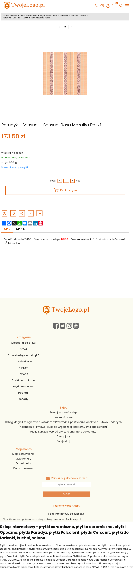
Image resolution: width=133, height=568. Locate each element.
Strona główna (10, 16)
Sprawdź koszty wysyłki (14, 167)
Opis (7, 229)
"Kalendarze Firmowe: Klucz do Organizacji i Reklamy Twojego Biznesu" (63, 427)
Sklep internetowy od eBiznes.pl (66, 513)
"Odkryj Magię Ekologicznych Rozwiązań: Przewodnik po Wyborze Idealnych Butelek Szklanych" (63, 422)
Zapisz (66, 494)
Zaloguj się (63, 436)
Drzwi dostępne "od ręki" (23, 355)
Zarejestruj (63, 441)
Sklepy (76, 505)
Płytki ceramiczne (28, 16)
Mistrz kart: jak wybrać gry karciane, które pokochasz (63, 431)
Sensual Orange (78, 16)
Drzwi (23, 349)
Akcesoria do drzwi (23, 343)
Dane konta (23, 463)
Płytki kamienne (23, 386)
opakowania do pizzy (32, 519)
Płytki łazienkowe (48, 16)
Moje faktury (23, 458)
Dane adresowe (23, 468)
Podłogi (23, 392)
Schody (23, 399)
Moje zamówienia (23, 454)
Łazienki (23, 374)
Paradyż (64, 16)
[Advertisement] (66, 276)
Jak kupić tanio (63, 417)
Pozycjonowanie (62, 505)
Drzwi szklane (23, 361)
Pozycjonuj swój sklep (63, 412)
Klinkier (23, 368)
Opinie (20, 229)
